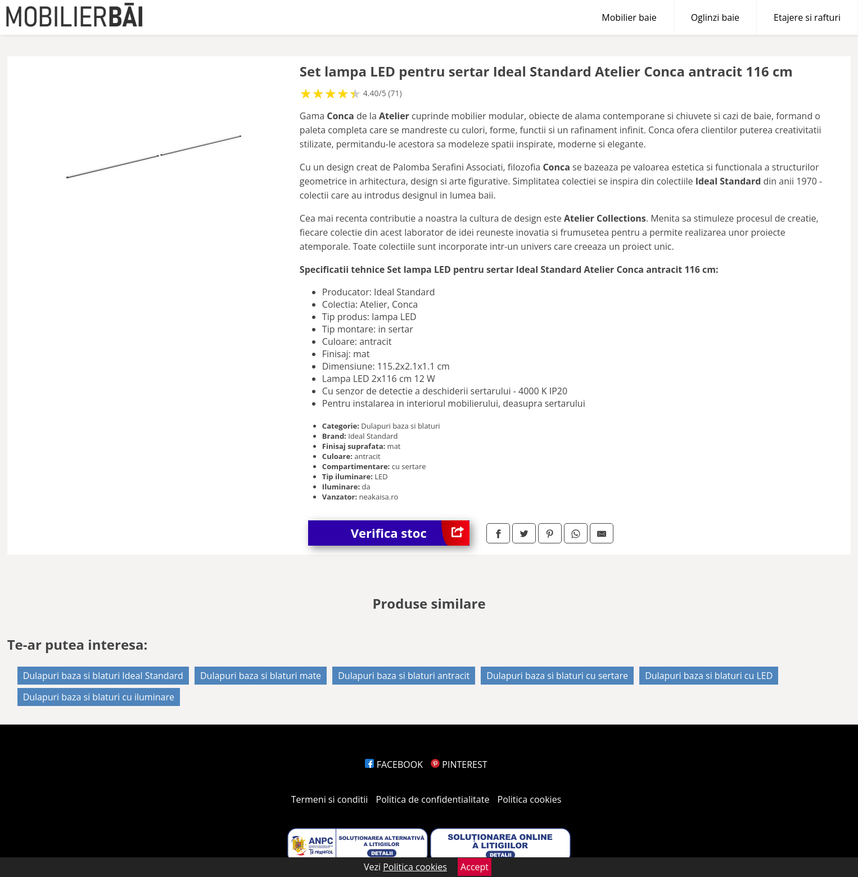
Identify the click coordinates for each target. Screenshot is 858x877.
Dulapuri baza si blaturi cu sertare (557, 675)
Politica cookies (530, 799)
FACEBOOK (394, 764)
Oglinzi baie (715, 17)
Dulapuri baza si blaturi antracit (403, 675)
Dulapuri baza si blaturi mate (260, 675)
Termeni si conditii (329, 799)
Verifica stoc (410, 533)
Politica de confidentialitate (433, 799)
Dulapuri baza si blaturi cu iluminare (98, 697)
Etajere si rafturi (807, 17)
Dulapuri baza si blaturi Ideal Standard (103, 675)
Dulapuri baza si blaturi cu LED (709, 675)
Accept (474, 867)
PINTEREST (459, 764)
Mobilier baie (629, 17)
